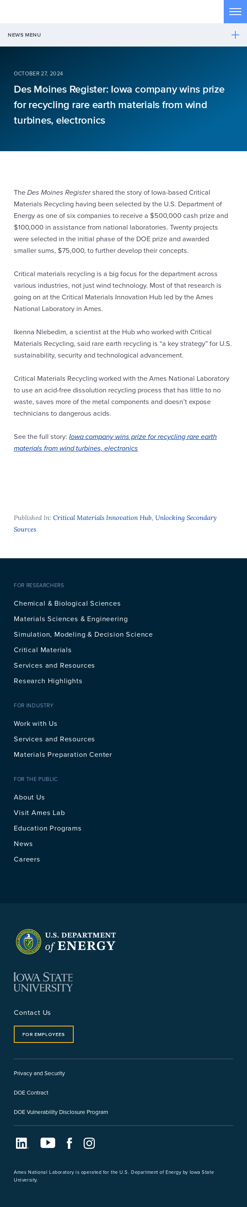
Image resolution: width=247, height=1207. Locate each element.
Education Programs (48, 828)
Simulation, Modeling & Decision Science (83, 634)
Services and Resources (54, 665)
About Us (29, 797)
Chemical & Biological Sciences (67, 603)
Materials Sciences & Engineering (71, 618)
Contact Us (32, 1012)
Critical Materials (43, 649)
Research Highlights (48, 680)
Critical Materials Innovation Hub (102, 517)
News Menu (24, 34)
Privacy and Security (39, 1073)
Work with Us (36, 723)
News (23, 843)
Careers (27, 859)
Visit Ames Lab (39, 812)
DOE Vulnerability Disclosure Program (61, 1111)
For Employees (43, 1034)
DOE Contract (31, 1092)
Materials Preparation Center (63, 754)
